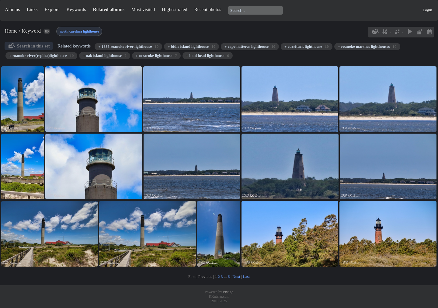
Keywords (76, 9)
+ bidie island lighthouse (191, 46)
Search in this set (33, 46)
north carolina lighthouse (79, 31)
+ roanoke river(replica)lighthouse (41, 55)
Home (11, 31)
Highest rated (174, 9)
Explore (51, 9)
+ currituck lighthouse (306, 46)
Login (427, 10)
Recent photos (207, 9)
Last (246, 276)
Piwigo (228, 292)
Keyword (31, 31)
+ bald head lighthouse (207, 55)
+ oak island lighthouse (104, 55)
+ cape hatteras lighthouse (249, 46)
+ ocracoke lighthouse (156, 55)
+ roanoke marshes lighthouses (367, 46)
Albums (12, 9)
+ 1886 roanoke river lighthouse (128, 46)
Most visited (143, 9)
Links (32, 9)
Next (236, 276)
